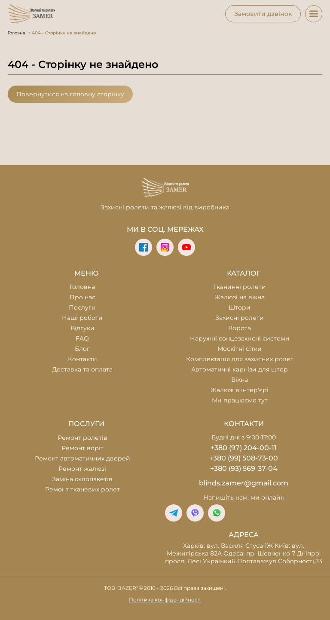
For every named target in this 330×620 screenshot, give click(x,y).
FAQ (82, 338)
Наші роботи (82, 318)
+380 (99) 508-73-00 (243, 458)
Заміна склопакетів (82, 479)
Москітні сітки (239, 349)
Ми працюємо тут (240, 400)
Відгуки (82, 328)
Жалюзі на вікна (239, 297)
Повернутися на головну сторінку (70, 94)
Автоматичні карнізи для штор (239, 369)
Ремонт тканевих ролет (82, 489)
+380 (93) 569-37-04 (244, 468)
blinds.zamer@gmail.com (243, 483)
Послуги (82, 307)
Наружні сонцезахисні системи (240, 338)
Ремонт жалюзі (82, 469)
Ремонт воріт (82, 448)
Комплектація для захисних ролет (239, 359)
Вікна (239, 380)
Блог (82, 349)
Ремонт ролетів (82, 438)
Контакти (82, 359)
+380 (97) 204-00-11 (244, 448)
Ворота (239, 328)
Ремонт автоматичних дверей (82, 458)
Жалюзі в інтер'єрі (240, 390)
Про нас (82, 297)
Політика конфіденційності (165, 599)
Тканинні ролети (239, 287)
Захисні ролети (239, 318)
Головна (82, 287)
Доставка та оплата (82, 369)
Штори (240, 307)
